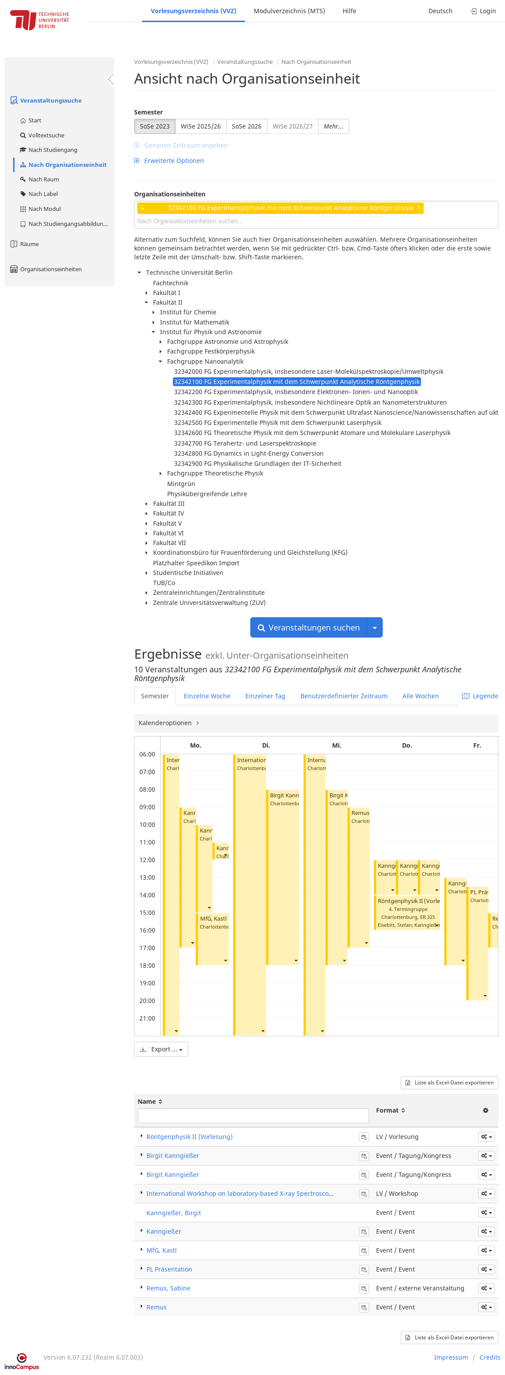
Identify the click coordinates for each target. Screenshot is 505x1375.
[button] (176, 1030)
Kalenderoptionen (166, 723)
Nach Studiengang (48, 150)
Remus (156, 1307)
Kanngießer (393, 866)
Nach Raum (39, 179)
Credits (490, 1357)
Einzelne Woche (207, 696)
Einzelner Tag (265, 696)
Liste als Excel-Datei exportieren (450, 1082)
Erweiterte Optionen (169, 160)
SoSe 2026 (247, 126)
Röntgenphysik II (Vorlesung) (416, 901)
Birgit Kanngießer (293, 795)
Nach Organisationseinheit (63, 165)
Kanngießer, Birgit (173, 1213)
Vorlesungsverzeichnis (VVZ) (193, 11)
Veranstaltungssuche (45, 100)
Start (30, 120)
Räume (24, 244)
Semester (148, 112)
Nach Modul (40, 209)
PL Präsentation (169, 1269)
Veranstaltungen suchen (309, 627)
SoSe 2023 (155, 126)
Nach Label (38, 194)
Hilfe (349, 11)
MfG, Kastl (213, 918)
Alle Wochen (421, 696)
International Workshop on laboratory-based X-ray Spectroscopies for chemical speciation (278, 1193)
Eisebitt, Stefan (395, 925)
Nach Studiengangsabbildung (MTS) (66, 224)
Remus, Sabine (168, 1288)
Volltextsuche (41, 135)
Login (483, 11)
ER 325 (427, 917)
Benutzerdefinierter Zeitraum (344, 696)
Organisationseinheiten (45, 269)
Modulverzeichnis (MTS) (289, 11)
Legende (480, 696)
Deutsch (440, 11)
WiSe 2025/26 (201, 126)
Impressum (451, 1357)
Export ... (161, 1049)
